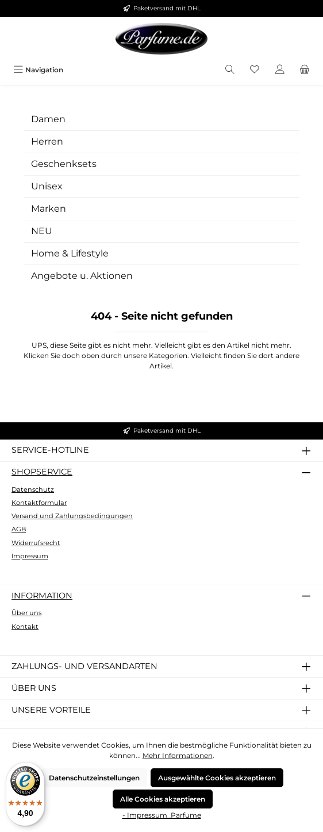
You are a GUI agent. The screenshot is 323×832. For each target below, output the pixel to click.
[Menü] (38, 69)
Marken (48, 208)
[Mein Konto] (280, 69)
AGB (18, 529)
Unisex (47, 186)
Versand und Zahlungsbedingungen (72, 516)
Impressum (29, 556)
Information (41, 595)
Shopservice (41, 471)
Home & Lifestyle (70, 253)
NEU (41, 231)
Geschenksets (64, 163)
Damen (48, 119)
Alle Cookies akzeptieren (162, 799)
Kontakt (25, 627)
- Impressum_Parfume (161, 815)
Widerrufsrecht (35, 543)
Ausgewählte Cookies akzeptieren (217, 777)
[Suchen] (230, 69)
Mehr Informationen (178, 755)
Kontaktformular (39, 503)
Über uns (26, 613)
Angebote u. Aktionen (82, 275)
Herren (47, 141)
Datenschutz (32, 489)
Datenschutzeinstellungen (94, 777)
